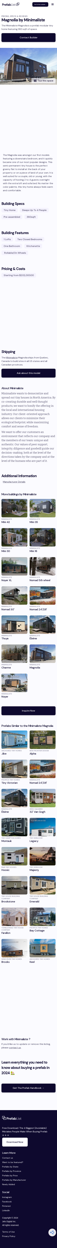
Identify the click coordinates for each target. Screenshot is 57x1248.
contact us (15, 1047)
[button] (52, 4)
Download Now (15, 1142)
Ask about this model (28, 373)
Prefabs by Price (10, 1175)
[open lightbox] (28, 66)
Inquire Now (28, 710)
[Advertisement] (28, 123)
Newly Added (8, 1184)
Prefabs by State (10, 1166)
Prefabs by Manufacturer (14, 1180)
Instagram (5, 1197)
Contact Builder (28, 37)
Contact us (7, 1158)
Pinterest (5, 1206)
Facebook (5, 1201)
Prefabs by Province (11, 1171)
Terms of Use (8, 1231)
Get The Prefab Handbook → (28, 1087)
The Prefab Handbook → (40, 4)
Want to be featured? (12, 1162)
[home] (10, 4)
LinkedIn (5, 1210)
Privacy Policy (8, 1236)
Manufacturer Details (14, 481)
